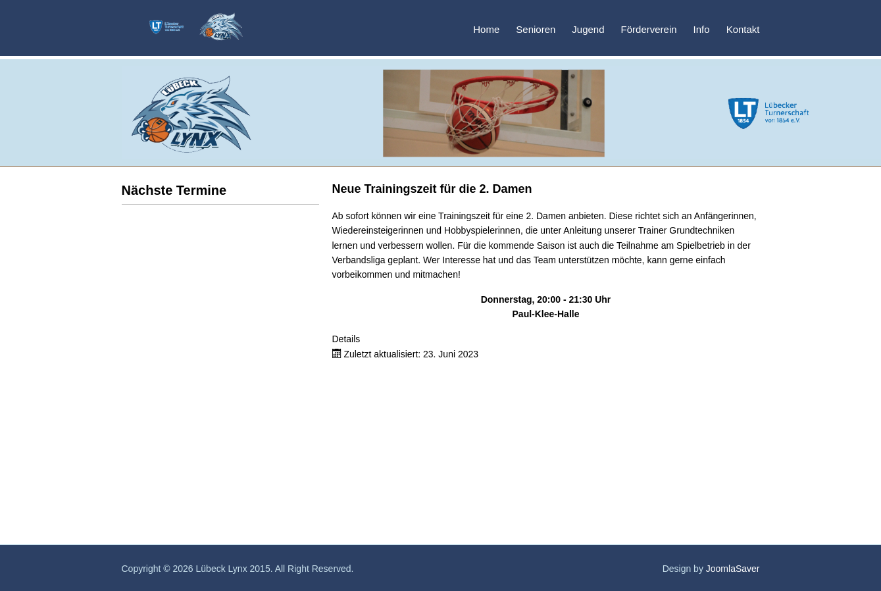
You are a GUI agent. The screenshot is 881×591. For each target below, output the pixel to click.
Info (701, 29)
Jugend (588, 29)
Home (486, 29)
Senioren (535, 29)
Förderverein (649, 29)
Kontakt (743, 29)
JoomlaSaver (733, 568)
